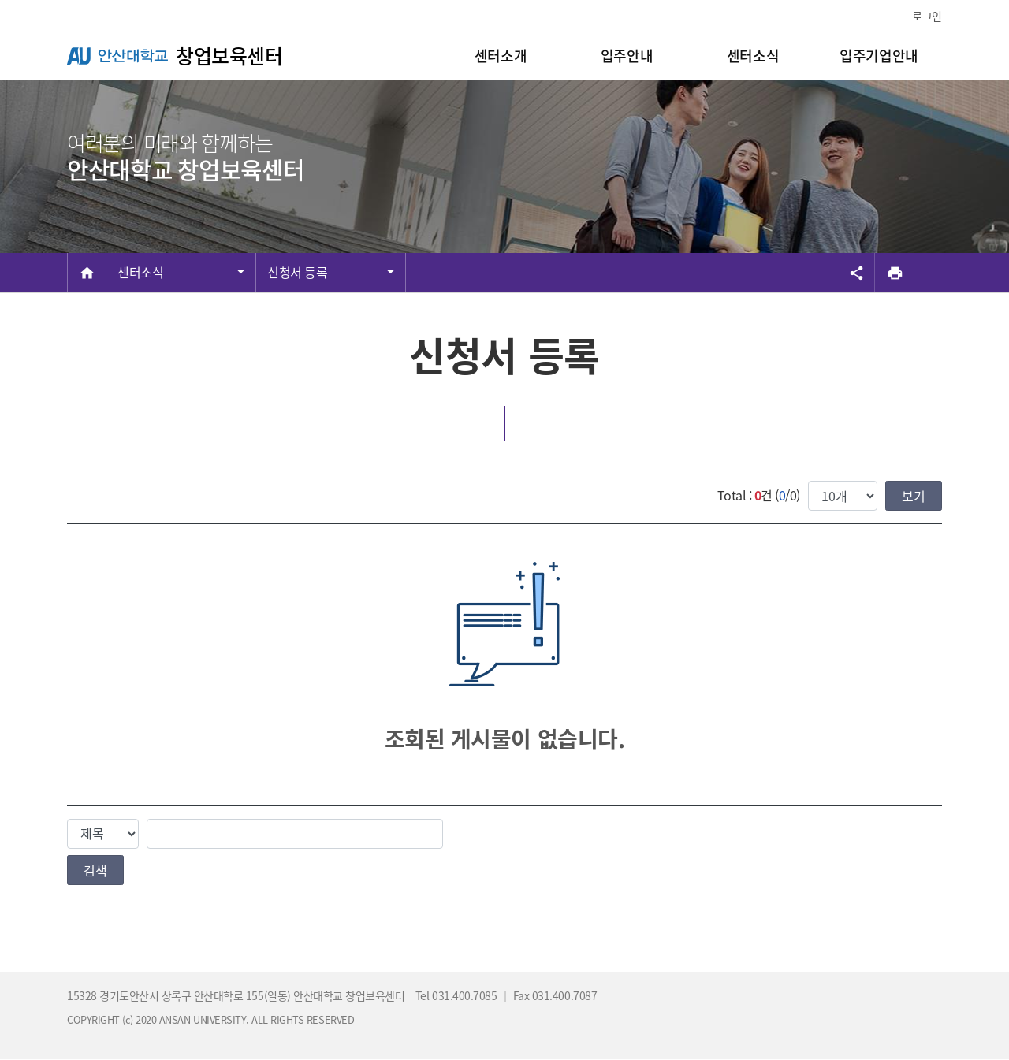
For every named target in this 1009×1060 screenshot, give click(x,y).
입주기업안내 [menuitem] (879, 55)
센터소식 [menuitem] (753, 55)
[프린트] (894, 272)
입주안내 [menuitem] (627, 55)
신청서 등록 (297, 271)
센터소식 (140, 271)
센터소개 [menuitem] (501, 55)
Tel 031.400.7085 (457, 995)
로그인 (927, 16)
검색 (95, 870)
